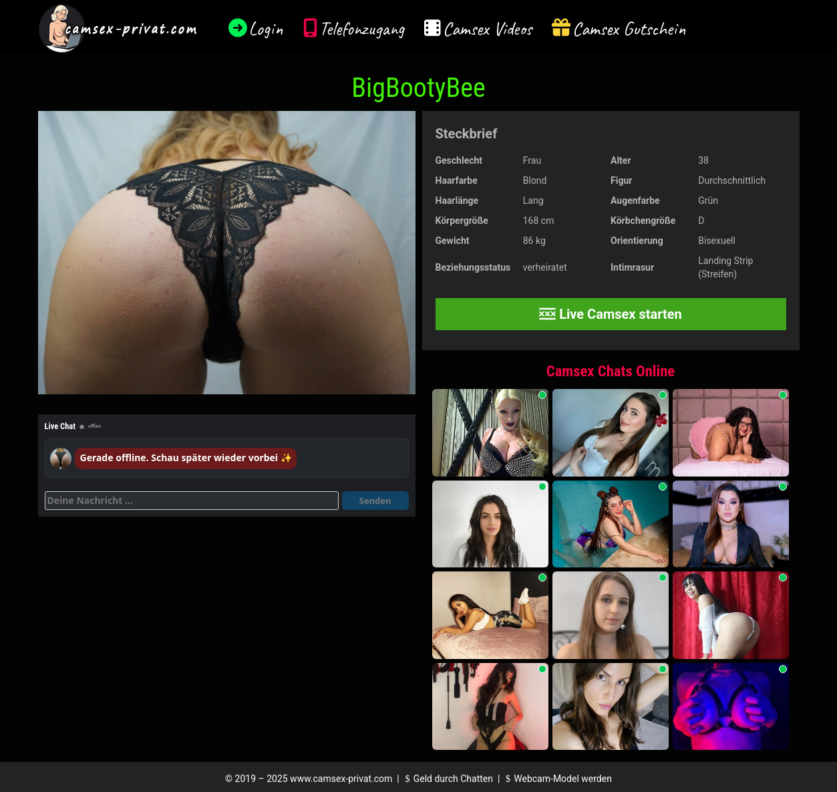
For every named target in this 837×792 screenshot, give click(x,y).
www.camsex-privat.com (341, 778)
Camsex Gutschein (629, 28)
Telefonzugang (361, 28)
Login (265, 28)
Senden (375, 501)
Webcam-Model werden (557, 778)
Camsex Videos (487, 28)
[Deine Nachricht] (192, 500)
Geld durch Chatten (447, 778)
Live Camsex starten (610, 314)
